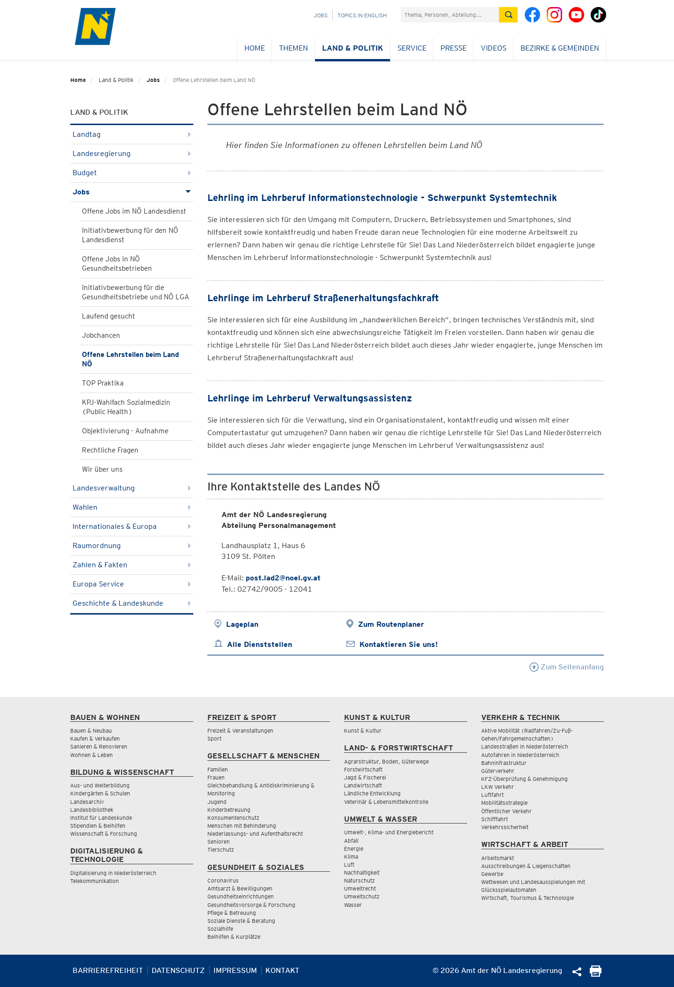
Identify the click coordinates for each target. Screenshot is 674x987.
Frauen (216, 777)
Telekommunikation (94, 880)
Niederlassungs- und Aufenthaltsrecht (255, 833)
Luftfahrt (492, 794)
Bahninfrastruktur (504, 762)
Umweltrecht (360, 888)
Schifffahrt (494, 819)
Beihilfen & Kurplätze (233, 936)
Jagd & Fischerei (365, 777)
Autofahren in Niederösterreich (520, 754)
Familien (217, 769)
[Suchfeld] (450, 14)
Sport (214, 738)
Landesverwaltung (132, 487)
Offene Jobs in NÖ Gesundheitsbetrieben (117, 264)
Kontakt (282, 970)
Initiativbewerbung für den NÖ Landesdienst (130, 235)
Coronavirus (223, 880)
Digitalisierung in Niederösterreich (113, 872)
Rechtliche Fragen (110, 450)
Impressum (235, 970)
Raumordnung (132, 545)
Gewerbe (492, 873)
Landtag (132, 134)
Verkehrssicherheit (504, 827)
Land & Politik (352, 48)
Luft (349, 864)
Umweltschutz (362, 896)
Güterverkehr (497, 770)
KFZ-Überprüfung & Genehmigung (524, 778)
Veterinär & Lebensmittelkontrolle (386, 801)
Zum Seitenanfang (566, 666)
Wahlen (132, 507)
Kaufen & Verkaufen (95, 738)
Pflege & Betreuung (231, 912)
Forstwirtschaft (363, 769)
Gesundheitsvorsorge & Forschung (251, 904)
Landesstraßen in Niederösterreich (524, 746)
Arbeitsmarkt (497, 857)
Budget (132, 172)
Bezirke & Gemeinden (559, 48)
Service (411, 48)
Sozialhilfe (220, 928)
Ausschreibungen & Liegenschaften (526, 865)
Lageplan (242, 624)
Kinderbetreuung (228, 809)
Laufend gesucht (108, 316)
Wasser (353, 904)
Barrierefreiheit (108, 970)
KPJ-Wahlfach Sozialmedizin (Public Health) (126, 407)
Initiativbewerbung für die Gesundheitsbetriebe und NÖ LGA (135, 292)
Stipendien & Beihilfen (97, 825)
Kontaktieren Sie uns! (398, 644)
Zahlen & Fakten (132, 564)
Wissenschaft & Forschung (103, 833)
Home (254, 48)
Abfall (351, 840)
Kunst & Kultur (362, 730)
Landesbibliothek (91, 809)
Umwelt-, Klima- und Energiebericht (388, 832)
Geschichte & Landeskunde (132, 603)
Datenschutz (178, 970)
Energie (353, 848)
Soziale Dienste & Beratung (241, 920)
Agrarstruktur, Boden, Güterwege (386, 761)
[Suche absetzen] (508, 14)
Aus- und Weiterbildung (100, 785)
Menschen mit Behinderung (241, 825)
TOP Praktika (103, 383)
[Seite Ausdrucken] (595, 974)
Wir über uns (102, 469)
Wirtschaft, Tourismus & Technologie (527, 897)
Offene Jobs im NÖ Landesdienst (134, 211)
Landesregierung (132, 153)
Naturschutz (359, 880)
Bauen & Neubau (91, 730)
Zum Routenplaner (391, 624)
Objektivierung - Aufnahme (125, 431)
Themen (293, 48)
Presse (453, 48)
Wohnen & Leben (91, 754)
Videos (493, 48)
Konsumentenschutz (233, 817)
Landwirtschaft (363, 785)
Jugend (217, 801)
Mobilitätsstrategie (504, 802)
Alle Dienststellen (259, 644)
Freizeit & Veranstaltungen (240, 730)
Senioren (218, 841)
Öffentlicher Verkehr (506, 811)
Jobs (321, 15)
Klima (351, 856)
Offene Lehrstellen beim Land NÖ (130, 359)
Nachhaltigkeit (362, 872)
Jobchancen (101, 335)
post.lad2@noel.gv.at (283, 577)
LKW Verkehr (497, 786)
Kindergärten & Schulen (100, 793)
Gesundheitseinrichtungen (240, 896)
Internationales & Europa (132, 526)
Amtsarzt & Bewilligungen (239, 888)
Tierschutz (220, 849)
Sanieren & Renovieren (98, 746)
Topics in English (362, 15)
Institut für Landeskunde (101, 817)
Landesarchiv (87, 801)
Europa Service (132, 583)
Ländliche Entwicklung (372, 793)
